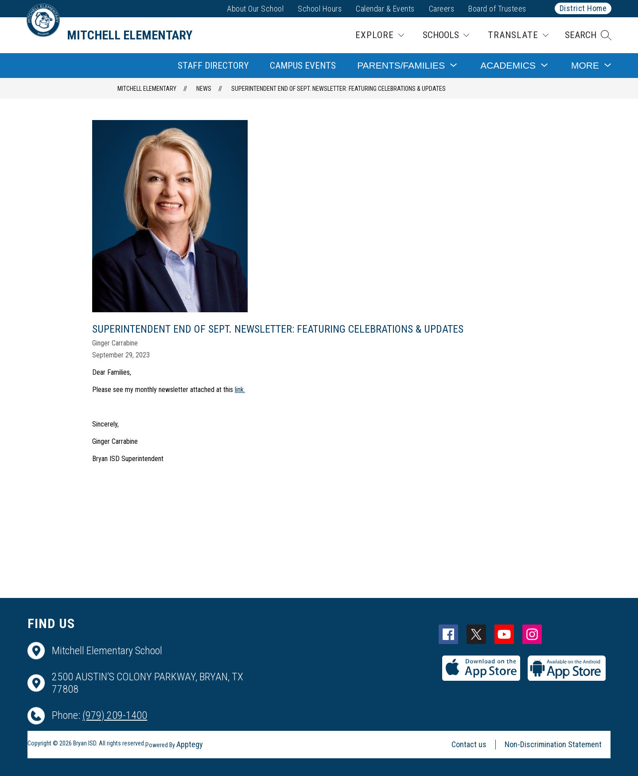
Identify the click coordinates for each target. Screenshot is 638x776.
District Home (583, 8)
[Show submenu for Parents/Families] (401, 65)
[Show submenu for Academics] (508, 65)
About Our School (255, 8)
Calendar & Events (385, 8)
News (203, 88)
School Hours (320, 8)
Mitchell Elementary (146, 88)
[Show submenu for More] (585, 65)
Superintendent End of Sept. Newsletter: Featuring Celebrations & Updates (338, 88)
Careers (442, 8)
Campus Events (303, 65)
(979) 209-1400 (114, 715)
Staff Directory (213, 65)
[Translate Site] (518, 35)
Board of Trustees (497, 8)
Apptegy (189, 744)
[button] (588, 35)
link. (240, 389)
